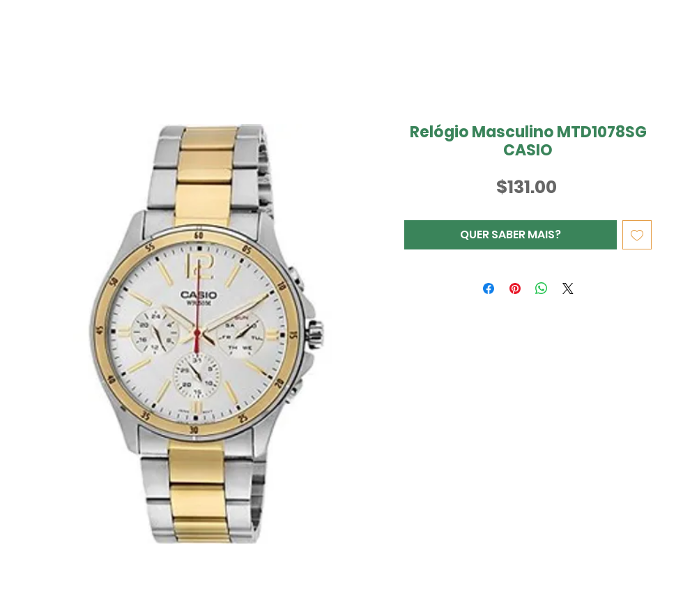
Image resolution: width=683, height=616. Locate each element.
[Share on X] (568, 288)
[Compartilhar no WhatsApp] (541, 288)
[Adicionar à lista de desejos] (637, 234)
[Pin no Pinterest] (515, 288)
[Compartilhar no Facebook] (488, 288)
